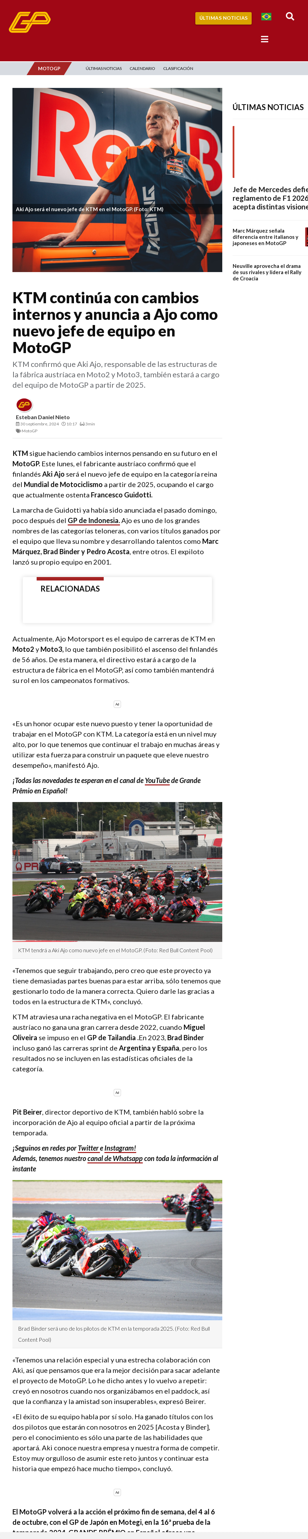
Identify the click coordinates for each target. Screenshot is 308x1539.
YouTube (157, 780)
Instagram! (120, 1148)
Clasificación (178, 68)
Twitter (89, 1148)
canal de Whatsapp (115, 1158)
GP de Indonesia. (94, 520)
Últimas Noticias (223, 18)
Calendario (142, 68)
